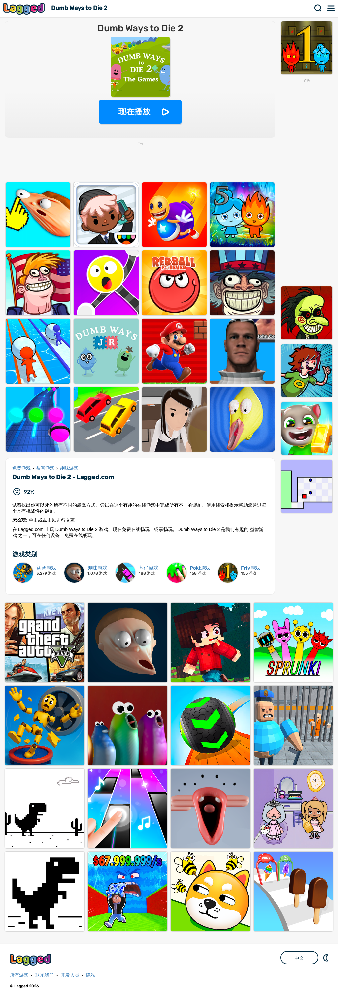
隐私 (90, 975)
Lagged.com (31, 959)
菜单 (331, 8)
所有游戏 (19, 975)
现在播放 (134, 111)
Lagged (24, 8)
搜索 (318, 8)
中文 (299, 958)
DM (326, 957)
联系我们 (44, 975)
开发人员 (70, 975)
